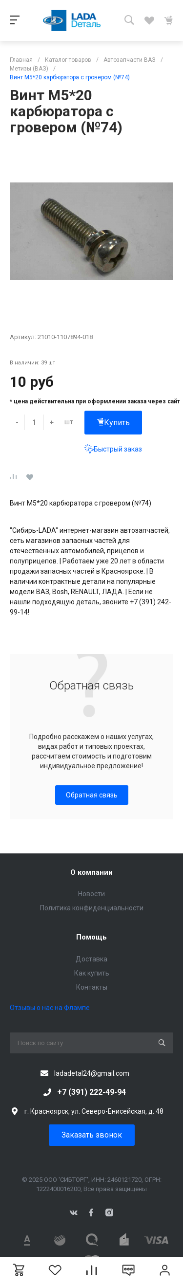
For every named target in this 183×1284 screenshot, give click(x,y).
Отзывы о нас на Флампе (50, 1008)
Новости (91, 894)
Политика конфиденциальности (91, 908)
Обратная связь (92, 795)
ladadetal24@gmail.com (91, 1073)
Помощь (91, 937)
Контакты (91, 987)
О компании (91, 872)
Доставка (91, 959)
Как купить (91, 973)
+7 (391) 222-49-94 (91, 1092)
